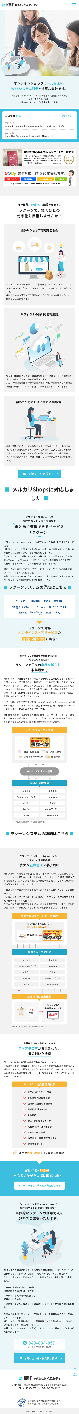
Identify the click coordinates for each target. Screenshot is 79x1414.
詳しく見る (66, 115)
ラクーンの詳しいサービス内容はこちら (39, 1185)
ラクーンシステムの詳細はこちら (38, 587)
